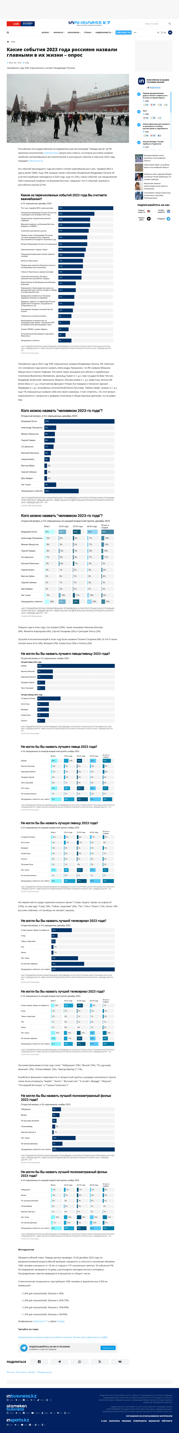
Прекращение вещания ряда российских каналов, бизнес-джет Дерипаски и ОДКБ (62, 1339)
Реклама (128, 1423)
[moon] (165, 34)
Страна (87, 34)
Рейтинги (167, 1423)
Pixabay (61, 1323)
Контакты (117, 1423)
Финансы (58, 34)
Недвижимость (103, 34)
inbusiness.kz (36, 162)
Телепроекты (141, 1423)
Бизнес (45, 34)
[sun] (158, 34)
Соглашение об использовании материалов (149, 1418)
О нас (107, 1423)
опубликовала (51, 154)
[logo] (89, 25)
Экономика (73, 34)
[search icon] (169, 24)
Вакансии (155, 1423)
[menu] (7, 34)
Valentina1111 (40, 1323)
